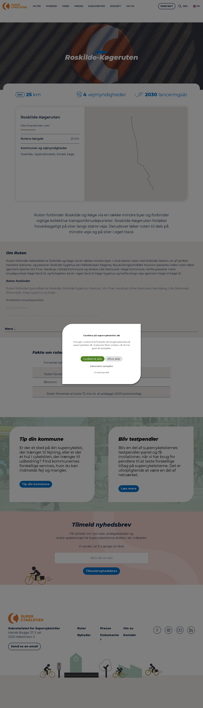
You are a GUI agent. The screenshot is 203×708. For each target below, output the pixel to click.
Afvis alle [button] (113, 359)
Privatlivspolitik (101, 372)
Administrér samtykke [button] (101, 366)
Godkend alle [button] (92, 359)
